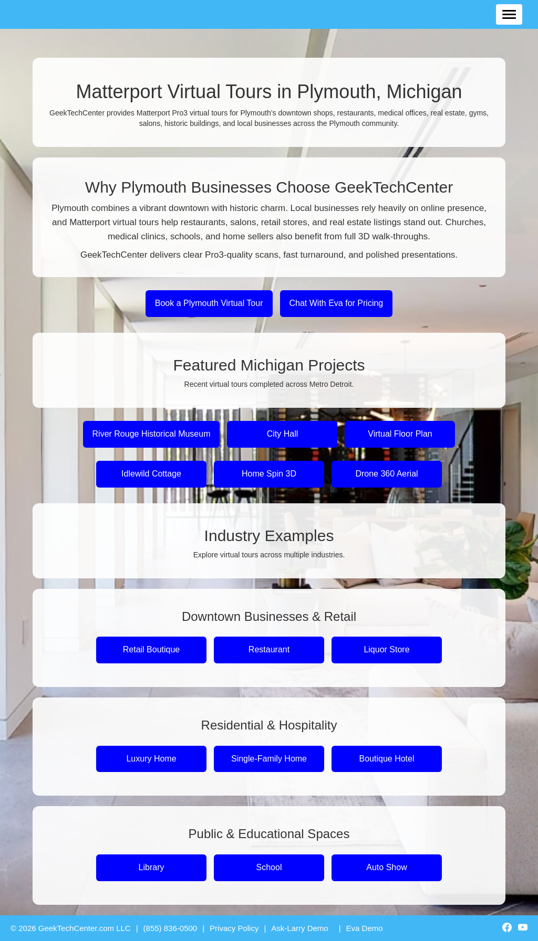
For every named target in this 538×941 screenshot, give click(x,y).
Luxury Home (151, 758)
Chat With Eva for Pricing (336, 303)
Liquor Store (386, 649)
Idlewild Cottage (151, 473)
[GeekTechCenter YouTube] (522, 928)
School (269, 867)
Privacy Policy (234, 928)
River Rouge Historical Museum (151, 433)
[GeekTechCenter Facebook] (507, 928)
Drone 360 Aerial (386, 473)
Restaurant (269, 649)
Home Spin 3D (269, 473)
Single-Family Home (269, 758)
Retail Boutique (151, 649)
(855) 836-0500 (170, 928)
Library (151, 867)
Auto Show (386, 867)
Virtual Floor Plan (400, 433)
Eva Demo (364, 928)
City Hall (282, 433)
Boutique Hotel (387, 758)
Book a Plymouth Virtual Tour (209, 303)
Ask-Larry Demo (299, 928)
